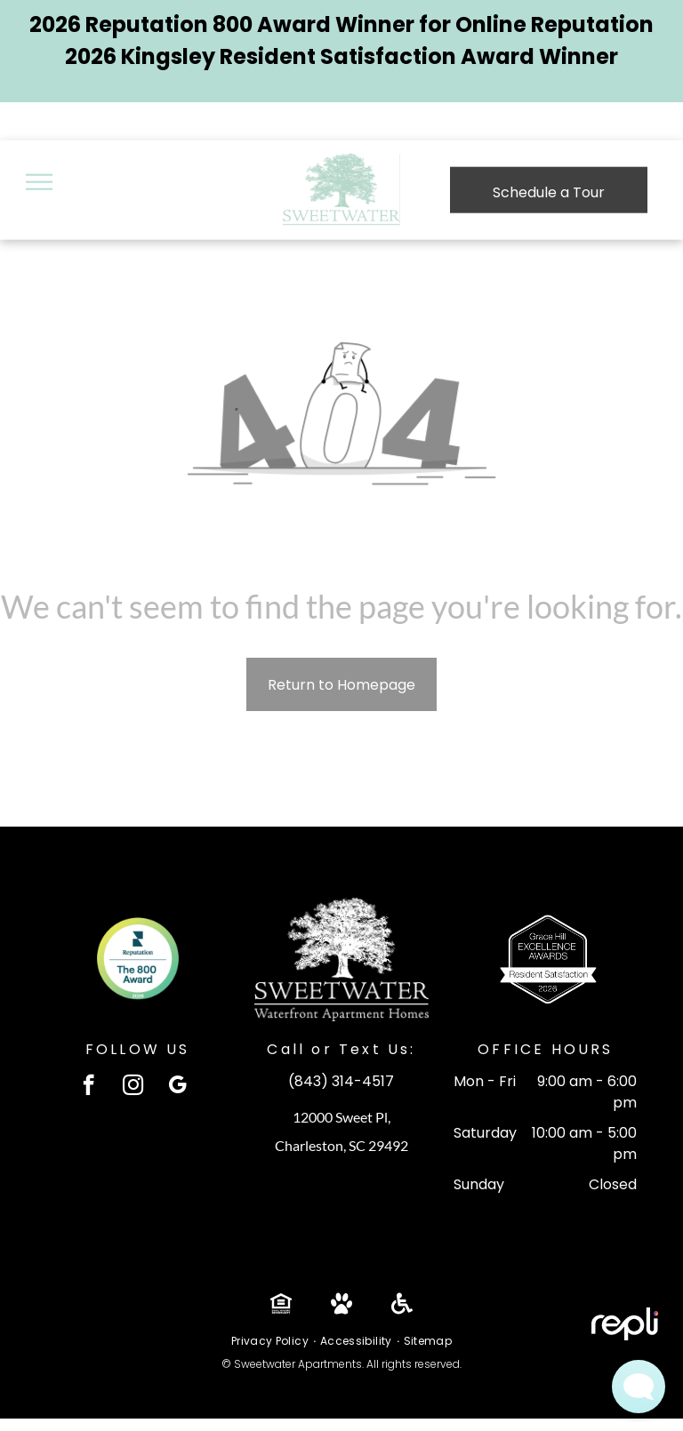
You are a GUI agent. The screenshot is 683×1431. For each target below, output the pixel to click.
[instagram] (133, 1087)
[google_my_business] (177, 1087)
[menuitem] (271, 1341)
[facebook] (88, 1087)
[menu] (39, 182)
